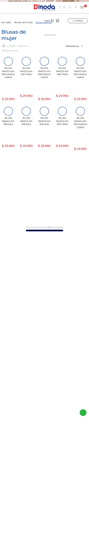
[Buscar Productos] (60, 7)
